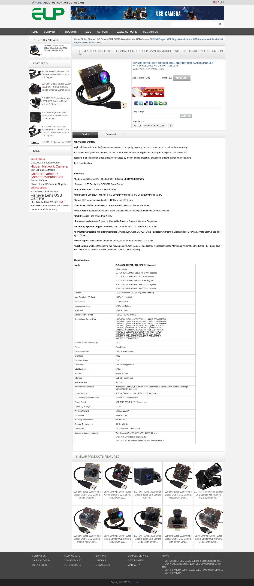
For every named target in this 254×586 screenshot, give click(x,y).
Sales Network (41, 560)
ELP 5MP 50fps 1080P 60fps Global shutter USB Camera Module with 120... (117, 495)
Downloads (103, 565)
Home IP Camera (38, 159)
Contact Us (39, 556)
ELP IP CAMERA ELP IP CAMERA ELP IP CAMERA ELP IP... (194, 570)
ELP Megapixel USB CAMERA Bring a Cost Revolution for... (193, 561)
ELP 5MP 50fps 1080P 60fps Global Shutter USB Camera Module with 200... (87, 495)
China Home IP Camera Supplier (49, 184)
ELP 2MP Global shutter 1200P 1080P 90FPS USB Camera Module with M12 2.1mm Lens (56, 87)
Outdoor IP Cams (39, 180)
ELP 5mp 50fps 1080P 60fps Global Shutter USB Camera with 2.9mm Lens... (178, 539)
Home (38, 2)
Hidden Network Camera (49, 166)
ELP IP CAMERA (173, 573)
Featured (40, 63)
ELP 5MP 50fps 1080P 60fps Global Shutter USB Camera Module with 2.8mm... (147, 539)
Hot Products (72, 565)
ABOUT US (49, 2)
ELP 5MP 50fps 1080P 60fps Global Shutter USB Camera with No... (147, 495)
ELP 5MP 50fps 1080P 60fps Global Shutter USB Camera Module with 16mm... (87, 539)
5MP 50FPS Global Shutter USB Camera (129, 39)
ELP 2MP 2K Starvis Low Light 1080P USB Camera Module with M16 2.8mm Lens (55, 102)
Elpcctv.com (133, 582)
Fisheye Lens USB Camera (46, 197)
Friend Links (39, 565)
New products (72, 560)
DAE (62, 202)
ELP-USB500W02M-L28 (44, 202)
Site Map (101, 560)
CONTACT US (64, 2)
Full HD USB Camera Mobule (44, 191)
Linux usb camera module (45, 162)
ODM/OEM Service (138, 556)
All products (72, 556)
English (218, 2)
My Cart (79, 2)
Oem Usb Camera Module (43, 170)
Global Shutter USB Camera (95, 39)
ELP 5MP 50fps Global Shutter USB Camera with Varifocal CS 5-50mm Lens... (208, 495)
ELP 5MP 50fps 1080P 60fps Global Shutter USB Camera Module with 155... (117, 539)
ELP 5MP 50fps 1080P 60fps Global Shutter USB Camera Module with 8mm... (178, 495)
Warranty (134, 565)
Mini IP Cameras (63, 206)
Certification (136, 560)
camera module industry (44, 209)
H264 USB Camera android (43, 205)
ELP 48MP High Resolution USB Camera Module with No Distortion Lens (55, 116)
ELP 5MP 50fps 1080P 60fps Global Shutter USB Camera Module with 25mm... (208, 539)
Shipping (101, 556)
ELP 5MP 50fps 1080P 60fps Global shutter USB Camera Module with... (55, 48)
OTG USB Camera (38, 188)
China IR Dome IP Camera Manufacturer (47, 175)
